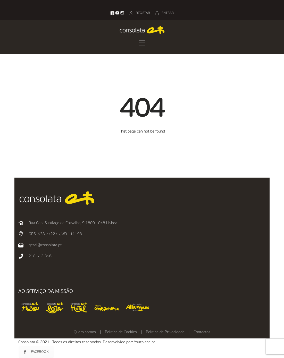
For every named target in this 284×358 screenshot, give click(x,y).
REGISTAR (143, 13)
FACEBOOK (36, 352)
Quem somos (85, 332)
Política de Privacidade (165, 332)
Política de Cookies (121, 332)
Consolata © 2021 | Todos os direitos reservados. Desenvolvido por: (76, 342)
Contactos (202, 332)
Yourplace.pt (144, 342)
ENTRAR (168, 13)
